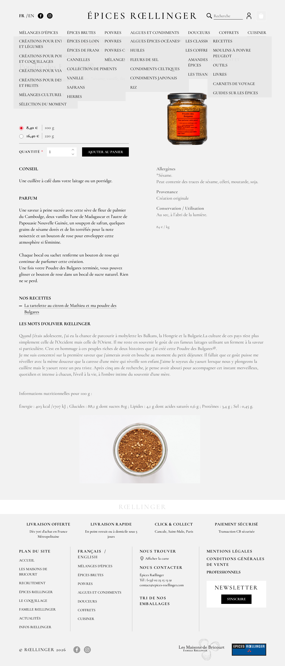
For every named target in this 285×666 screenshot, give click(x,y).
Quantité (29, 152)
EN (31, 16)
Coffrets (229, 32)
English (88, 556)
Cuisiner (257, 32)
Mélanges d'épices (38, 32)
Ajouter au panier (105, 152)
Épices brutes (81, 32)
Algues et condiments (154, 32)
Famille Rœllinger (37, 609)
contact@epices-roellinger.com (162, 585)
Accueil (26, 560)
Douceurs (199, 32)
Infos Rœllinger (35, 627)
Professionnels (224, 572)
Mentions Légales (229, 551)
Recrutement (32, 583)
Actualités (30, 618)
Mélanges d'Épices (95, 566)
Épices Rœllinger (142, 16)
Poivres (113, 32)
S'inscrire (236, 599)
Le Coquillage (33, 600)
